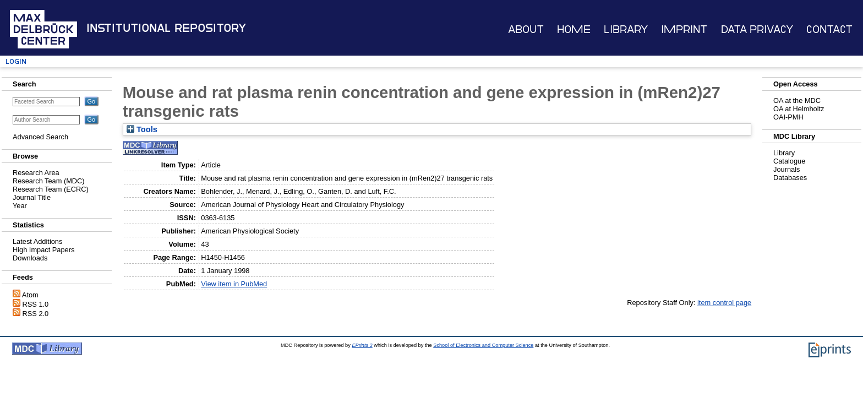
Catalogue (789, 161)
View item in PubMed (234, 284)
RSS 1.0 (36, 304)
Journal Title (32, 197)
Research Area (36, 172)
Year (20, 206)
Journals (786, 169)
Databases (790, 177)
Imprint (684, 29)
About (526, 29)
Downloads (30, 258)
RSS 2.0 (36, 313)
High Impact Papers (43, 250)
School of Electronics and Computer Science (483, 345)
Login (16, 61)
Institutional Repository (166, 28)
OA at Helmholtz (798, 109)
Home (574, 29)
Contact (829, 29)
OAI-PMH (788, 117)
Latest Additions (37, 241)
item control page (724, 302)
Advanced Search (40, 137)
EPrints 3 (362, 345)
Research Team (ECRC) (51, 189)
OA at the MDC (797, 100)
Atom (30, 295)
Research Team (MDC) (49, 181)
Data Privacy (757, 29)
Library (626, 29)
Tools (142, 129)
